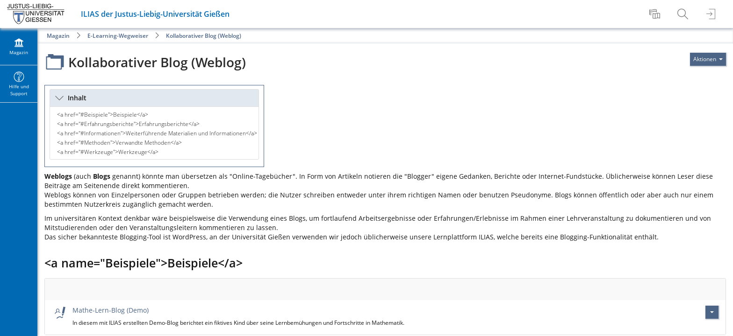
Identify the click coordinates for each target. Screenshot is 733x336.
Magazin (58, 36)
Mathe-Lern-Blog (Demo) (110, 310)
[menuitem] (656, 14)
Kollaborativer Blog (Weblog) (203, 36)
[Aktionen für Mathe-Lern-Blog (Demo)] (712, 312)
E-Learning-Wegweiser (117, 36)
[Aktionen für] (708, 59)
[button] (154, 98)
